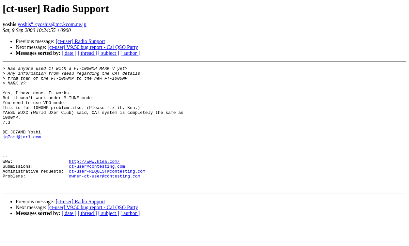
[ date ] (69, 53)
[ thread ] (87, 53)
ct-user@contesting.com (97, 187)
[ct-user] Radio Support (80, 41)
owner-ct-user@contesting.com (104, 198)
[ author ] (130, 53)
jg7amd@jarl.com (22, 151)
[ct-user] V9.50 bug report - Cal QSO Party (93, 47)
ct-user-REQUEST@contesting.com (107, 192)
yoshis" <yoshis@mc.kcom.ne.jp (52, 24)
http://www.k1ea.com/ (94, 181)
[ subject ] (108, 53)
